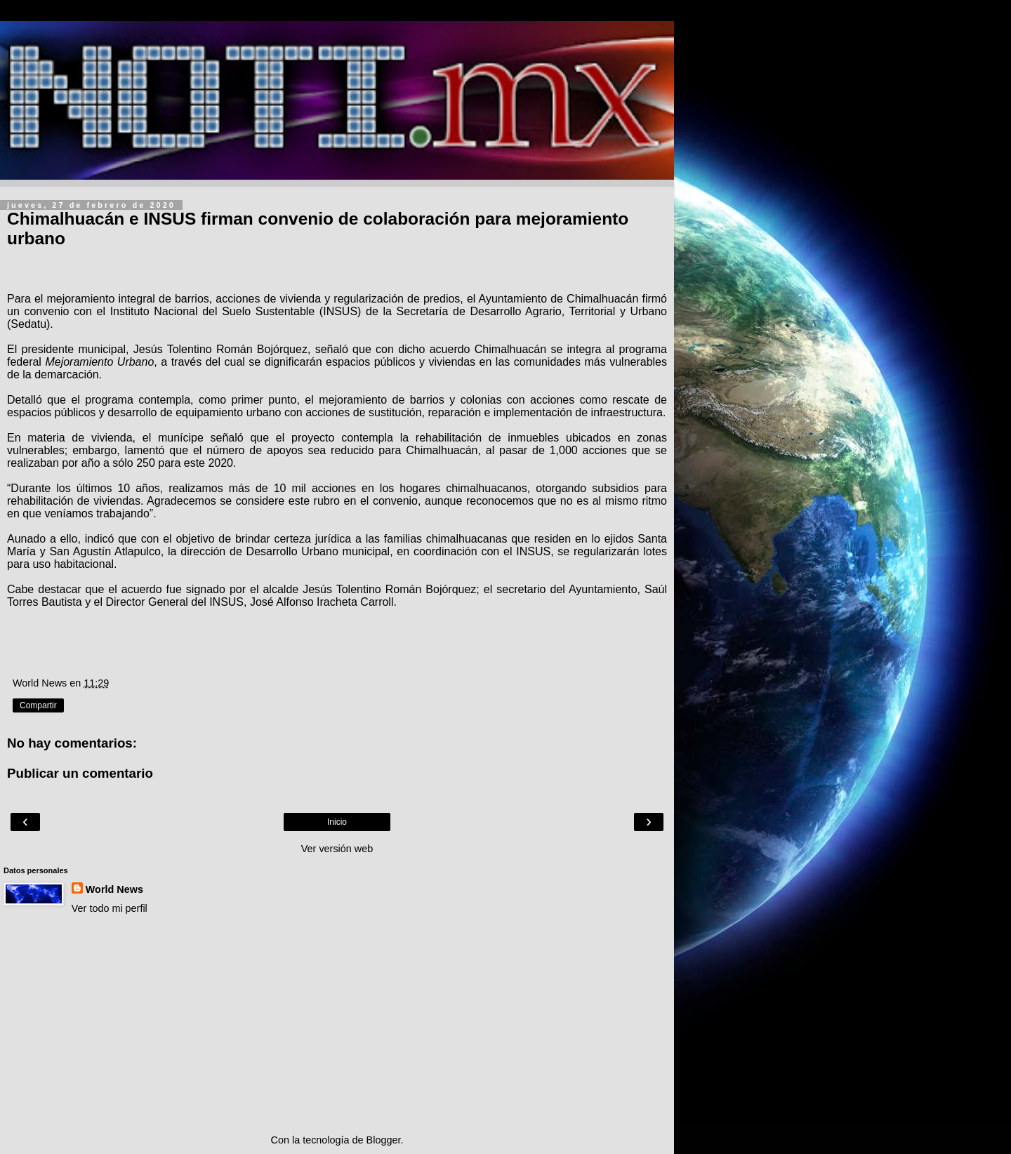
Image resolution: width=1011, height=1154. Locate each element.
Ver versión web (337, 848)
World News (114, 889)
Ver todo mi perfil (109, 908)
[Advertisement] (337, 1024)
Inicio (337, 822)
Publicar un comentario (80, 773)
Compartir (38, 705)
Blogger (383, 1140)
